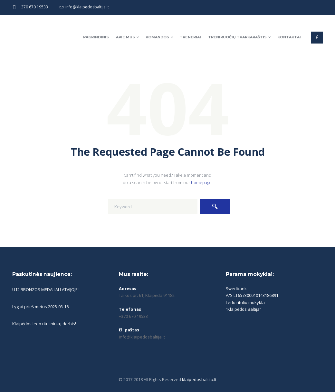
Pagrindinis (96, 37)
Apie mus (125, 37)
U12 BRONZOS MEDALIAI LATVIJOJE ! (46, 289)
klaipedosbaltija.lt (199, 379)
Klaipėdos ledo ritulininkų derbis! (44, 324)
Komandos (157, 37)
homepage (201, 182)
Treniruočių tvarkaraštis (237, 37)
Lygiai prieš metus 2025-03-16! (41, 306)
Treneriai (190, 37)
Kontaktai (289, 37)
